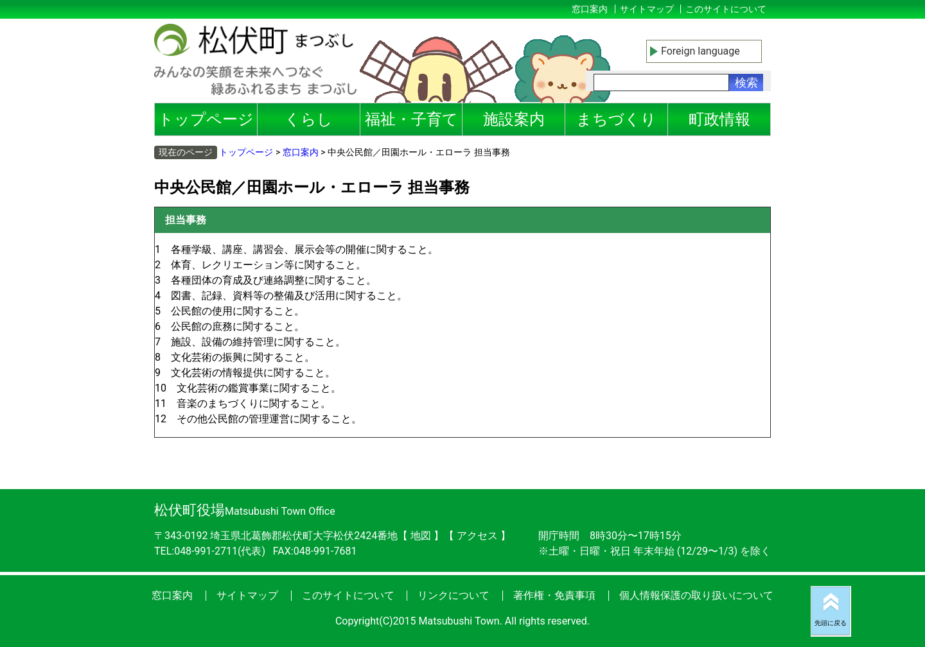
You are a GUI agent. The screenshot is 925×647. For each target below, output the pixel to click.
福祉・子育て (411, 119)
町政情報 (719, 119)
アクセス (478, 536)
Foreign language (700, 51)
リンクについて (453, 595)
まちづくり (616, 119)
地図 (421, 536)
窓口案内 (590, 9)
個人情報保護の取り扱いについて (696, 595)
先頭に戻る (831, 622)
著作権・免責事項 (554, 595)
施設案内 (514, 119)
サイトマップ (647, 9)
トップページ (206, 119)
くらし (309, 119)
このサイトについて (725, 9)
